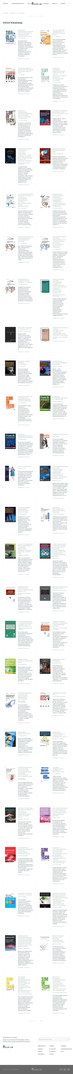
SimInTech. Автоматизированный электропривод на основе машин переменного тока (26, 33)
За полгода (52, 1049)
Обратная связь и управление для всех (59, 150)
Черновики (41, 1054)
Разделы (46, 3)
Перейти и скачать (24, 58)
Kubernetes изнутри (60, 434)
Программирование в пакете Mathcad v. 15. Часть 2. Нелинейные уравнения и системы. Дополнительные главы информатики (25, 200)
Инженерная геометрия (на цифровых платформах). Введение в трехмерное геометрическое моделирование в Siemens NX (59, 200)
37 (41, 16)
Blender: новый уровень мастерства (24, 363)
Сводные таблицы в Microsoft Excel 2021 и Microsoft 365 (60, 112)
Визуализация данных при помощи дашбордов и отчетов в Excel (59, 939)
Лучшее (63, 3)
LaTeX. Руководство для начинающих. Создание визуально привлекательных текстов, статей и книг (25, 549)
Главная (5, 3)
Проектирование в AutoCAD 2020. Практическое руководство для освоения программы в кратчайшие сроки (25, 772)
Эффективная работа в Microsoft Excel (25, 661)
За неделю (52, 1051)
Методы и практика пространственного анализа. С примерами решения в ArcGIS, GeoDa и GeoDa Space (25, 812)
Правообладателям (18, 3)
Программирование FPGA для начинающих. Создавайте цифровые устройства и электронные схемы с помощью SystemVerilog (60, 472)
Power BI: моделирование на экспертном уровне (25, 436)
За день (51, 1054)
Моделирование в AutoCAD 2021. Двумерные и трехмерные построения (25, 696)
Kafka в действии (24, 466)
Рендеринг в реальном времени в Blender (60, 363)
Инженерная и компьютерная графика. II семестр (25, 281)
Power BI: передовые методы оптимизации (60, 398)
